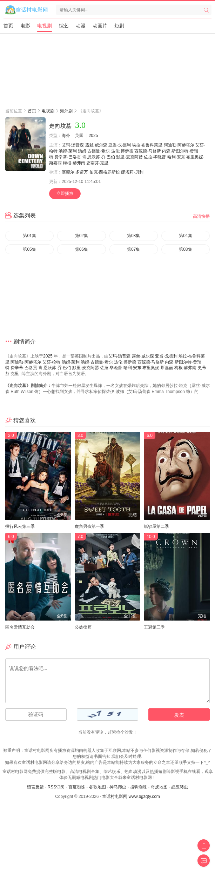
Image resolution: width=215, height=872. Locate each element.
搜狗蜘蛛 (138, 787)
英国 (79, 135)
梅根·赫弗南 (74, 162)
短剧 (119, 25)
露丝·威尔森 (96, 145)
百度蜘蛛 (76, 787)
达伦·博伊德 (122, 151)
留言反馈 (35, 787)
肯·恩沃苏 (91, 157)
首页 (8, 25)
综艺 (64, 25)
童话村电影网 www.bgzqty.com (131, 796)
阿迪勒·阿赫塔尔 (179, 145)
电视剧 (44, 25)
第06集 (81, 249)
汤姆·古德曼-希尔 (94, 151)
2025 (93, 135)
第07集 (133, 249)
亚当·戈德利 (119, 145)
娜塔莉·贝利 (132, 172)
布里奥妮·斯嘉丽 (157, 367)
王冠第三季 (154, 627)
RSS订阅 (56, 787)
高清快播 (201, 216)
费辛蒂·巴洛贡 (67, 157)
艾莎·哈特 (51, 362)
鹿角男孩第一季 (89, 526)
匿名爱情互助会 (20, 627)
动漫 (81, 25)
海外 (66, 135)
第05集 (29, 249)
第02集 (81, 235)
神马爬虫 (117, 787)
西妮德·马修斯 (147, 151)
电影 (25, 25)
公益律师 (83, 627)
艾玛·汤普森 (73, 145)
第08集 (185, 249)
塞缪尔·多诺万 (75, 172)
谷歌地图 (97, 787)
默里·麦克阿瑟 (129, 157)
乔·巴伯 (108, 157)
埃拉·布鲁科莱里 (147, 145)
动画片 (100, 25)
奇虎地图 (159, 787)
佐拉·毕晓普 (155, 157)
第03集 (133, 235)
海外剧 (66, 111)
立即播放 (64, 193)
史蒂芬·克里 (97, 162)
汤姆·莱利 (67, 151)
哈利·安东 (176, 157)
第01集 (29, 235)
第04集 (185, 235)
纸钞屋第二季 (156, 526)
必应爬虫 (179, 787)
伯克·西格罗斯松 (104, 172)
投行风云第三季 (20, 526)
